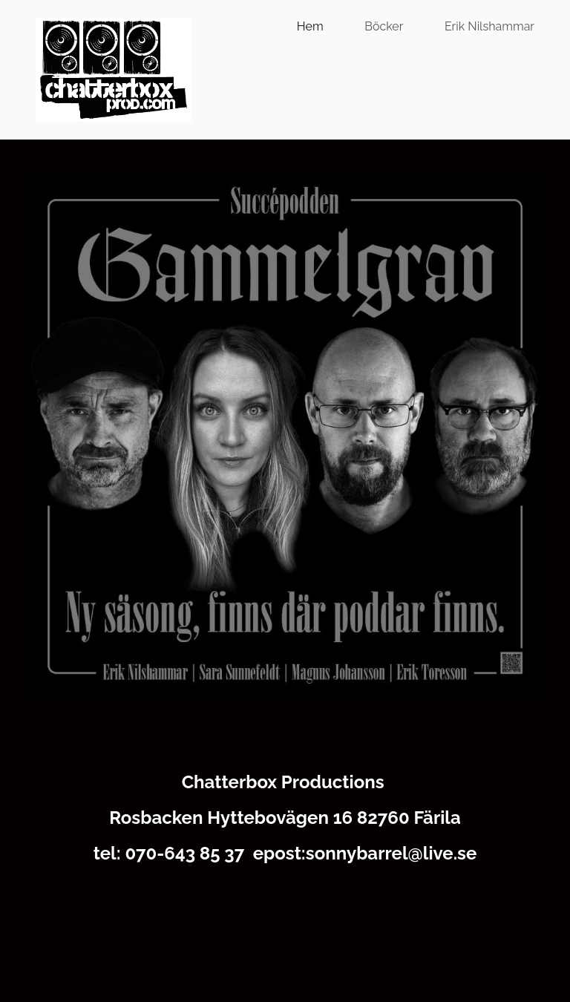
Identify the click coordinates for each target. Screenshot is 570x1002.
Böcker (383, 26)
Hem (310, 26)
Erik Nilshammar (489, 26)
